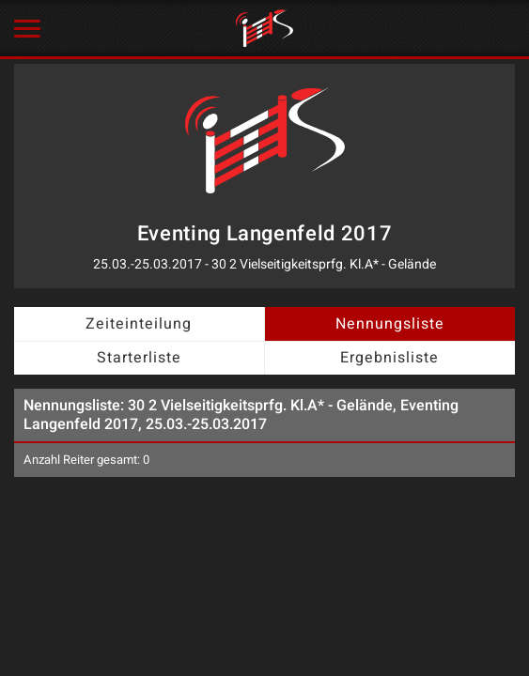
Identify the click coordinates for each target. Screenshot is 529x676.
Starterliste (139, 357)
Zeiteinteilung (139, 324)
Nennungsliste (389, 324)
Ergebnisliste (389, 357)
